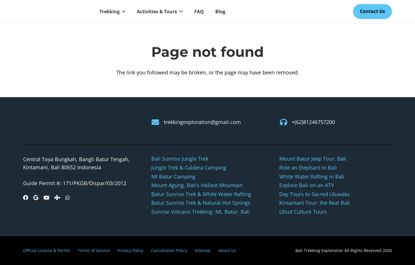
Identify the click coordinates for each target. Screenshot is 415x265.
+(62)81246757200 (313, 122)
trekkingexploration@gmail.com (202, 122)
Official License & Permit (46, 250)
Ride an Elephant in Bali (308, 167)
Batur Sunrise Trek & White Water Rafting (201, 194)
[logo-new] (54, 12)
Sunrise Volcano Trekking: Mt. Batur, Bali (200, 211)
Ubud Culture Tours (303, 211)
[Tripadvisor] (57, 197)
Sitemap (203, 250)
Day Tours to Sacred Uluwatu (314, 194)
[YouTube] (46, 197)
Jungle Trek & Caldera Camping (188, 167)
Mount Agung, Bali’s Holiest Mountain (197, 185)
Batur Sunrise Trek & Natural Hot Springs (200, 202)
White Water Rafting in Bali (311, 176)
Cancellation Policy (169, 250)
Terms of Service (94, 250)
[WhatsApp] (67, 197)
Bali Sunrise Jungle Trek (179, 158)
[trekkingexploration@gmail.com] (157, 122)
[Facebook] (25, 197)
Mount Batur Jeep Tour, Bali (312, 158)
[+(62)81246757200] (285, 122)
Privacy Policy (130, 250)
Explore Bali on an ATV (306, 185)
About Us (227, 250)
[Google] (35, 197)
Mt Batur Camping (173, 176)
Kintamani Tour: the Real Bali (314, 202)
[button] (122, 11)
